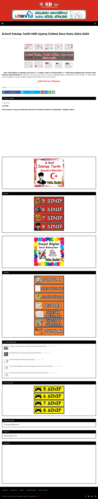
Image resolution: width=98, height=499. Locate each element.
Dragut (38, 496)
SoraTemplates (18, 496)
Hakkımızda (13, 490)
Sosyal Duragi (7, 38)
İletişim (22, 490)
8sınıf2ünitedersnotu (27, 87)
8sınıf (10, 87)
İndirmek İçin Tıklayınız (49, 81)
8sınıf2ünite (16, 87)
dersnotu (36, 87)
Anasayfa (4, 490)
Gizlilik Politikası (31, 490)
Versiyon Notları (43, 490)
